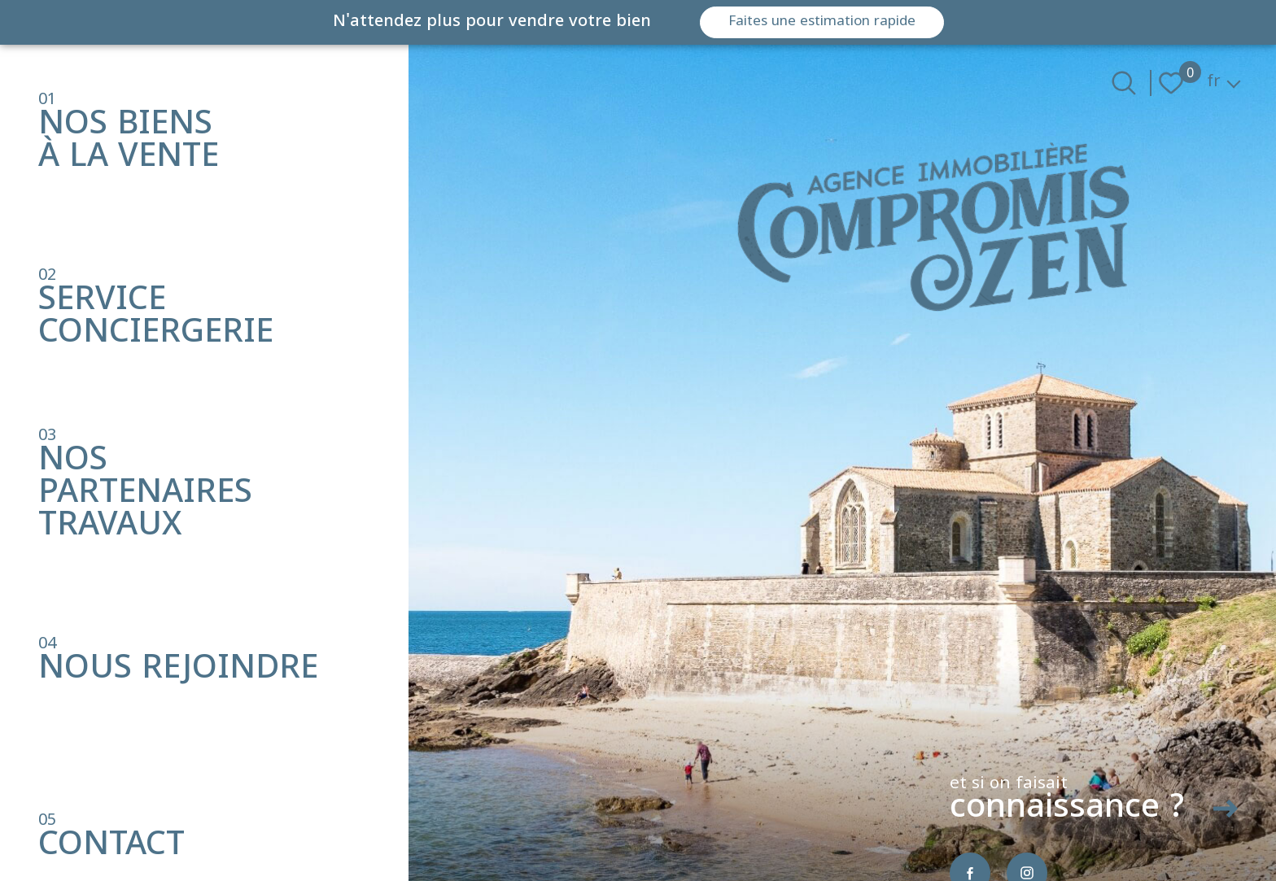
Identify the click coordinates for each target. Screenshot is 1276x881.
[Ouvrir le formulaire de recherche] (1124, 83)
